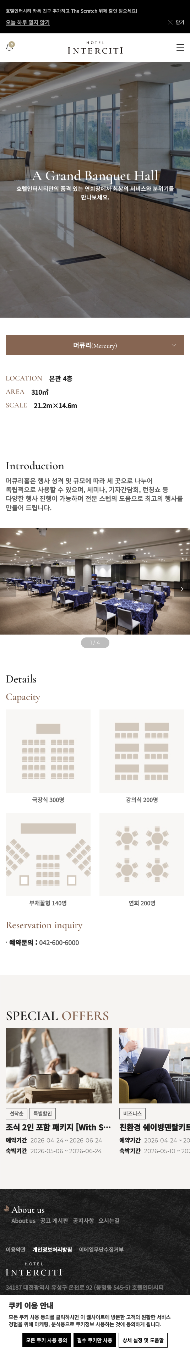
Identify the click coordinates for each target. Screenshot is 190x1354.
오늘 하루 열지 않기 (28, 22)
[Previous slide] (8, 589)
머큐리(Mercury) (95, 346)
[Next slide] (182, 589)
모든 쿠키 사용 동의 (46, 1340)
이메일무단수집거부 (101, 1249)
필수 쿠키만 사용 (94, 1340)
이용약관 (16, 1249)
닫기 (175, 22)
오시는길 (109, 1220)
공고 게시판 (54, 1220)
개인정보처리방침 (52, 1249)
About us (23, 1220)
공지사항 (83, 1220)
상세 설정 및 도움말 (143, 1340)
